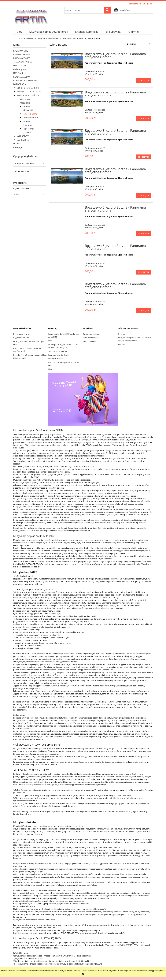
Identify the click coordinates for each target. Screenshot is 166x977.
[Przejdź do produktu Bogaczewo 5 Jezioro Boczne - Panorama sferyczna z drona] (67, 208)
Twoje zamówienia (91, 334)
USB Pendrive (20, 73)
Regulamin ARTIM (21, 337)
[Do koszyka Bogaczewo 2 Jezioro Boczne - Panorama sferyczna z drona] (143, 118)
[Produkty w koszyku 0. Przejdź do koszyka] (123, 10)
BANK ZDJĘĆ (23, 139)
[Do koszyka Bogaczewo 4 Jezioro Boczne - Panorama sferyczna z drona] (143, 195)
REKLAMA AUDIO (21, 76)
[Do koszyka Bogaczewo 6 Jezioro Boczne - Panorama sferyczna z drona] (143, 272)
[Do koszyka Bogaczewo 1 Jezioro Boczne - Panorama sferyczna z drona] (143, 80)
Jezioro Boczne (30, 113)
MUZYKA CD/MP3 (21, 58)
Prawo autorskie (55, 358)
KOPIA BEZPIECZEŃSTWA (25, 80)
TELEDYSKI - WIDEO (22, 61)
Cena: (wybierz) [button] (22, 171)
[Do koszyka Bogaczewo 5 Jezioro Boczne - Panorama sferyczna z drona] (143, 233)
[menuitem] (19, 31)
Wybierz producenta (22, 188)
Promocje (17, 147)
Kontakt (121, 344)
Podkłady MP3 (20, 69)
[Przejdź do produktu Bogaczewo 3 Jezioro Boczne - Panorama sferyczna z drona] (67, 137)
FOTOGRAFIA (19, 84)
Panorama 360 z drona (28, 95)
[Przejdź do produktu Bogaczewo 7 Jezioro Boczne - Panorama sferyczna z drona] (67, 285)
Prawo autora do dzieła (58, 355)
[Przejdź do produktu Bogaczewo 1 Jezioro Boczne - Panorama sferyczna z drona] (67, 61)
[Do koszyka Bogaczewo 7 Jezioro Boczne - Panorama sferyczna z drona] (143, 310)
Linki (50, 369)
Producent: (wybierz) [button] (24, 163)
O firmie (121, 334)
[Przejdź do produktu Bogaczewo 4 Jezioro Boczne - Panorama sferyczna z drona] (67, 176)
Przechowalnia (89, 341)
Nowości (17, 143)
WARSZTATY (23, 136)
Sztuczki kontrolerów (57, 351)
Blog (50, 340)
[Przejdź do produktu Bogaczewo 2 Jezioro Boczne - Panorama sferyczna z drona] (67, 99)
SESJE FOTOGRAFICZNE (28, 87)
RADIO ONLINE (20, 50)
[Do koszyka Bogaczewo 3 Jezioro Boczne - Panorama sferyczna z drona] (143, 156)
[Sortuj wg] (139, 44)
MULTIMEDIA (19, 65)
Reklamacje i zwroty (22, 334)
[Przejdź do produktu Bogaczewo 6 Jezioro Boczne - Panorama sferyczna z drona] (67, 246)
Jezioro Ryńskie (30, 117)
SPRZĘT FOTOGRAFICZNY (29, 91)
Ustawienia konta (90, 337)
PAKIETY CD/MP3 (21, 54)
